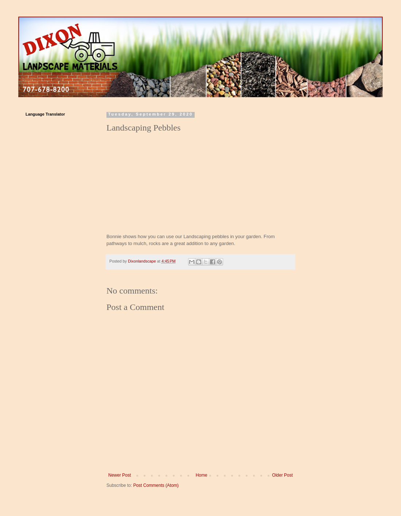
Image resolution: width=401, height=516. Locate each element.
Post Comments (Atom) (156, 485)
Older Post (282, 475)
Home (201, 475)
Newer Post (119, 475)
